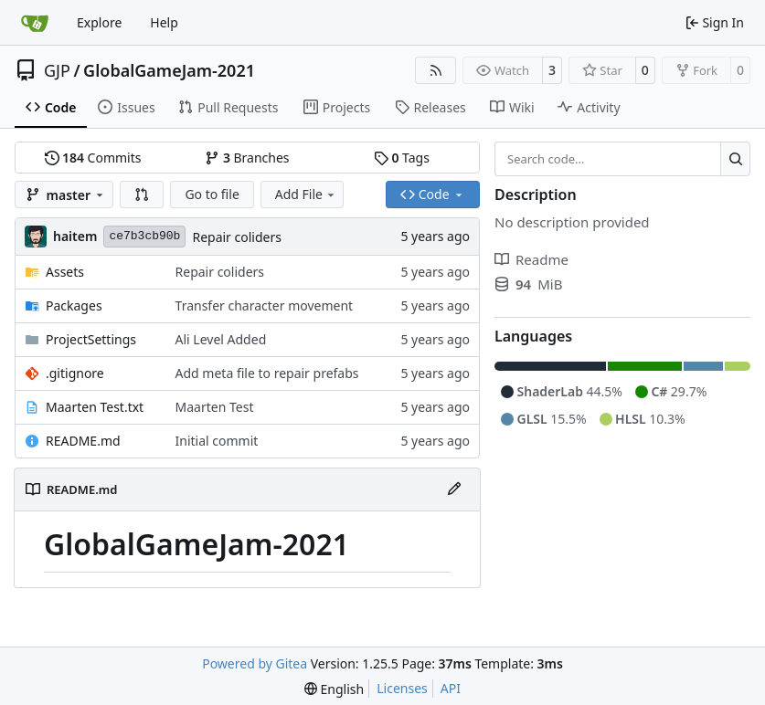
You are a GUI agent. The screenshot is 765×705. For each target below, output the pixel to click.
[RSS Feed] (436, 70)
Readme (531, 259)
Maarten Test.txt (94, 407)
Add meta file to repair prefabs (267, 373)
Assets (65, 271)
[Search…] (735, 159)
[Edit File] (454, 489)
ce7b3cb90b (144, 236)
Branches (247, 157)
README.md (83, 440)
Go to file (212, 194)
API (451, 688)
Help (164, 22)
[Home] (34, 22)
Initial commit (217, 440)
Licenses (402, 688)
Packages (74, 305)
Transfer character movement (264, 305)
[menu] (334, 689)
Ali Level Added (221, 339)
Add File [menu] (306, 194)
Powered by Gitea (254, 663)
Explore (99, 22)
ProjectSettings (91, 339)
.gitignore (75, 373)
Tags (402, 157)
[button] (142, 194)
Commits (93, 157)
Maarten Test (214, 407)
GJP (57, 70)
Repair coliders (237, 237)
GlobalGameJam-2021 (169, 70)
